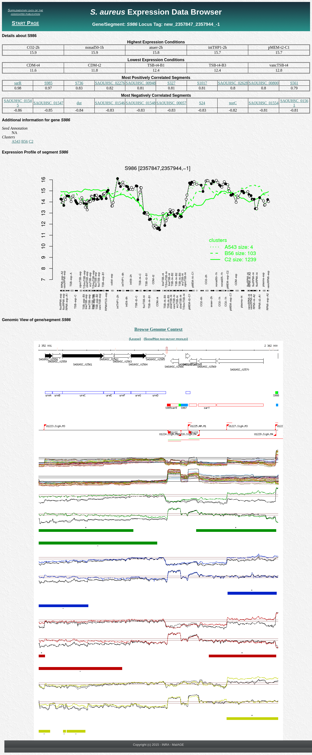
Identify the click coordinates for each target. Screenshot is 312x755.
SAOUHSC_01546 (110, 103)
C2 (31, 141)
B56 (24, 141)
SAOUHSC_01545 (18, 103)
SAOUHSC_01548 (141, 103)
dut (79, 103)
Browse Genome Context (158, 329)
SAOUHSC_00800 (264, 83)
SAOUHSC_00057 (171, 103)
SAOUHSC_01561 (294, 103)
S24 (202, 103)
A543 (16, 141)
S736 (79, 83)
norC (233, 103)
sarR (17, 83)
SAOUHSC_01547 (49, 103)
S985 (48, 83)
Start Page (25, 23)
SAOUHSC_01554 (264, 103)
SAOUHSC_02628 (233, 83)
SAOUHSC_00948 (141, 83)
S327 (171, 83)
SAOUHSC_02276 (110, 83)
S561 (294, 83)
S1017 (202, 83)
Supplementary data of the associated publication (25, 12)
